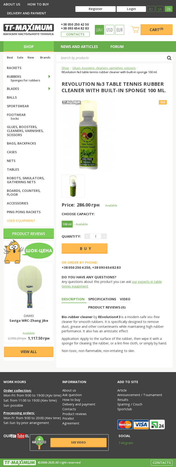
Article (122, 390)
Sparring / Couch (129, 404)
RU (151, 9)
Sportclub (124, 409)
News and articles (79, 46)
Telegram (122, 443)
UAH (99, 30)
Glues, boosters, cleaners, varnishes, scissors (104, 68)
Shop (29, 46)
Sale (20, 57)
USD (109, 30)
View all (29, 351)
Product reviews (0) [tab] (107, 307)
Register (95, 9)
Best (10, 57)
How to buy (38, 4)
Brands (45, 57)
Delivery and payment (26, 13)
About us (11, 4)
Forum (117, 46)
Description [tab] (73, 299)
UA (160, 9)
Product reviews (28, 233)
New (31, 57)
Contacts (75, 34)
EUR (119, 30)
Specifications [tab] (102, 299)
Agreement (70, 423)
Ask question (72, 395)
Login (131, 9)
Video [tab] (125, 299)
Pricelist (68, 418)
